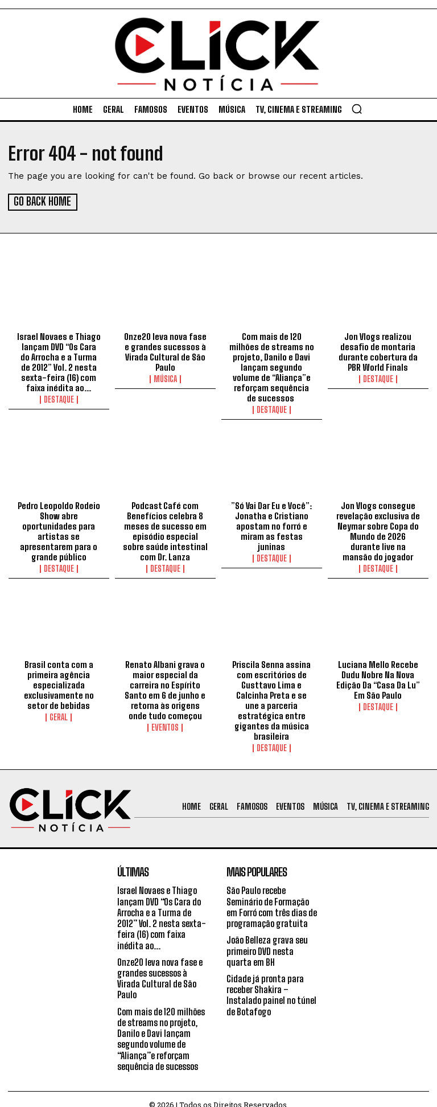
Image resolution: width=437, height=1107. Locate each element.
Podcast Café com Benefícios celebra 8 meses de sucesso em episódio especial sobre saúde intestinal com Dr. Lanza (165, 530)
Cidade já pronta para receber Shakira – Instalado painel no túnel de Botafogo (272, 983)
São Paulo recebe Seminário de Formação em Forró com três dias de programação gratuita (272, 895)
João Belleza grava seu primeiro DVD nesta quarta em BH (267, 939)
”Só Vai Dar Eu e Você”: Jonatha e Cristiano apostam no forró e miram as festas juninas (271, 525)
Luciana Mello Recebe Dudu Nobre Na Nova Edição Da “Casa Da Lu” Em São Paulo (378, 678)
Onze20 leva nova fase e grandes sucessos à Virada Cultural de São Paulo (165, 350)
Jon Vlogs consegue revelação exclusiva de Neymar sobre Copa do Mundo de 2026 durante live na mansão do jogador (378, 530)
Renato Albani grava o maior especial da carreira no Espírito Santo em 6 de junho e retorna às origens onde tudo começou (165, 688)
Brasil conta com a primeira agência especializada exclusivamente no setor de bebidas (58, 683)
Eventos (165, 726)
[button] (356, 108)
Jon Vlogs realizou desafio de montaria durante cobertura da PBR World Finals (378, 350)
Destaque (59, 399)
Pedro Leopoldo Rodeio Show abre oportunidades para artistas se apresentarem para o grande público (58, 530)
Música (165, 378)
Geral (59, 716)
